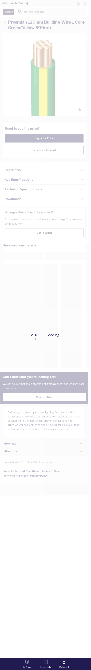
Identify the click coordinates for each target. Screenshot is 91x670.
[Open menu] (27, 664)
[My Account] (64, 664)
